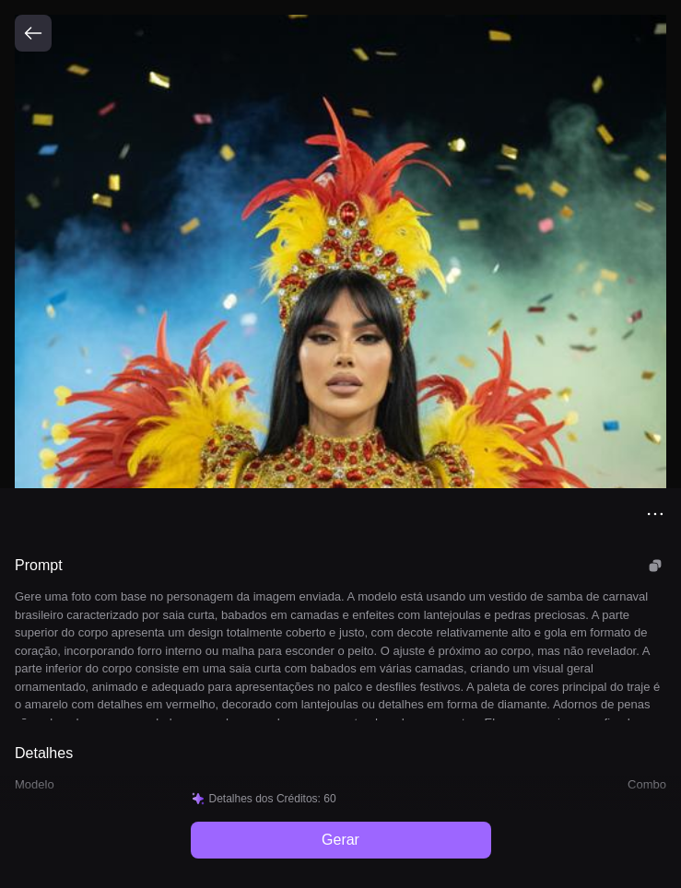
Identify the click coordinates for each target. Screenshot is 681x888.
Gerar (340, 839)
